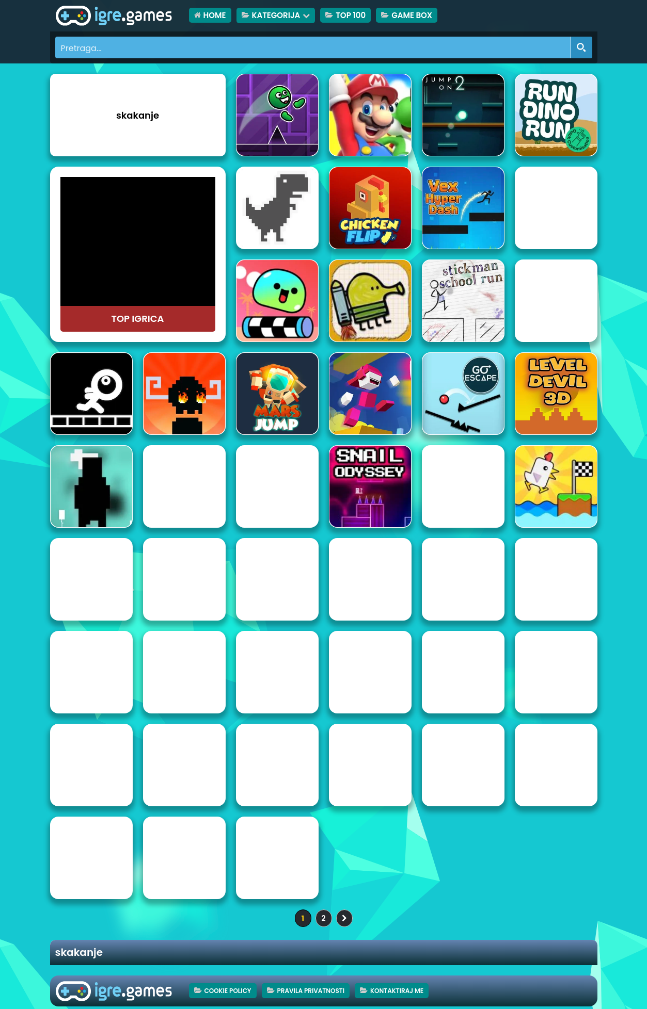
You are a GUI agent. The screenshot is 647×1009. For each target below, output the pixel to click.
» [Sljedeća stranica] (344, 918)
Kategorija (276, 15)
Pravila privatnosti (311, 990)
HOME (214, 15)
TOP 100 (351, 15)
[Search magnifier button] (581, 47)
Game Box (411, 15)
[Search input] (313, 47)
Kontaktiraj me (396, 990)
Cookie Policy (227, 990)
